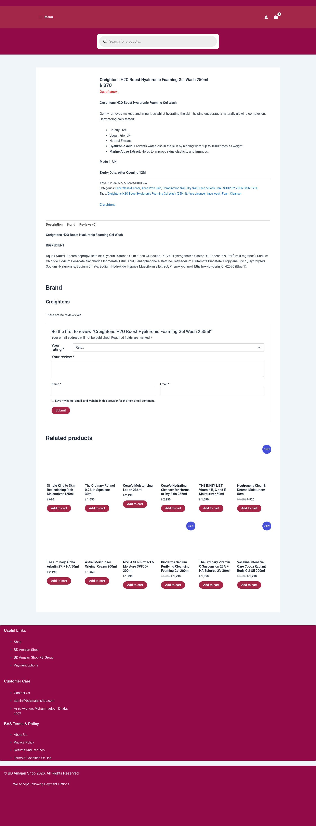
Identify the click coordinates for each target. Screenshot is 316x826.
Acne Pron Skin (151, 188)
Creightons (107, 205)
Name (56, 384)
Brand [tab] (71, 224)
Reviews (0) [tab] (87, 224)
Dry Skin (192, 188)
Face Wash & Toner (127, 188)
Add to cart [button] (59, 508)
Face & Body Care (210, 188)
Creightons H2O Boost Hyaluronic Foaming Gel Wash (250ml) (147, 193)
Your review (63, 357)
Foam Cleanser (231, 193)
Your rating (58, 347)
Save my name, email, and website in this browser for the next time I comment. (105, 400)
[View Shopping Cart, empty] (276, 17)
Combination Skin (174, 188)
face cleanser (197, 193)
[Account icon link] (266, 17)
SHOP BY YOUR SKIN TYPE (240, 188)
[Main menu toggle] (45, 17)
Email (164, 384)
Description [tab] (54, 224)
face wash (214, 193)
